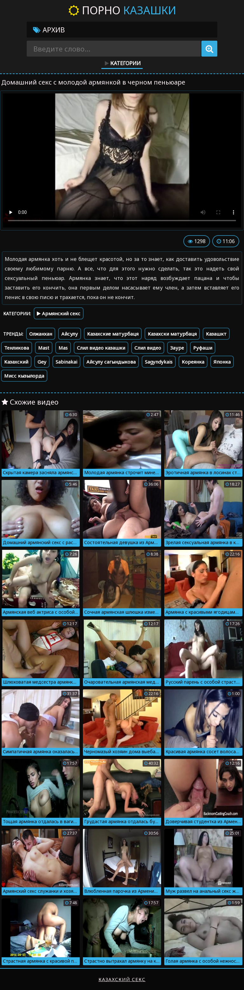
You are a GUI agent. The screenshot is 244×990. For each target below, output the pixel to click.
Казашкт (216, 334)
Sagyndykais (159, 361)
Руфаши (202, 348)
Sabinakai (66, 361)
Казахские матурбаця (113, 334)
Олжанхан (40, 334)
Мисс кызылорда (24, 375)
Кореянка (193, 361)
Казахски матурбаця (172, 334)
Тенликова (16, 348)
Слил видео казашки (101, 348)
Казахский (16, 361)
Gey (41, 361)
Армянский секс (58, 313)
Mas (63, 348)
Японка (222, 361)
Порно (122, 10)
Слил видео (147, 348)
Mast (43, 348)
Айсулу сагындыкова (111, 361)
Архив (49, 29)
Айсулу (69, 334)
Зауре (177, 348)
